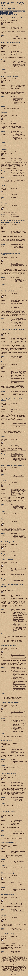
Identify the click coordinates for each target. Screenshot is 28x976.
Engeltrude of (18, 580)
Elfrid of (22, 945)
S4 (5, 636)
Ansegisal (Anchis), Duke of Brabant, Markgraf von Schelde (13, 164)
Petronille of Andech (7, 239)
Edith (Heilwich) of (18, 341)
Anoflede (22, 92)
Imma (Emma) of (12, 602)
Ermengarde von (16, 377)
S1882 (5, 431)
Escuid (13, 882)
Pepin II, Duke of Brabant (18, 85)
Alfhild (7, 416)
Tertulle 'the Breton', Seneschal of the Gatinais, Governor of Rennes (13, 311)
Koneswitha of (7, 948)
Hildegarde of (19, 624)
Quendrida (16, 952)
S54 (5, 287)
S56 (5, 72)
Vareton (15, 92)
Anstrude (14, 54)
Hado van (16, 595)
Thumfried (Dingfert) (18, 924)
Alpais (13, 572)
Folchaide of (17, 752)
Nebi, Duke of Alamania (7, 603)
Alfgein (13, 551)
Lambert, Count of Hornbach (18, 832)
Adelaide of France (16, 303)
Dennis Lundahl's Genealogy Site (8, 14)
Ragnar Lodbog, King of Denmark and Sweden (19, 424)
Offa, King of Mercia (18, 911)
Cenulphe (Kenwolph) (19, 889)
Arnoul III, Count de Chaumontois (18, 37)
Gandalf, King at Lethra (17, 446)
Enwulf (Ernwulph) (16, 904)
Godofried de (16, 101)
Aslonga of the (18, 476)
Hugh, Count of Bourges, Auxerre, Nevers (18, 232)
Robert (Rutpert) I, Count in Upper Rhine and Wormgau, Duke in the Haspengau (13, 791)
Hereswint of (18, 658)
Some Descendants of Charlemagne (17, 306)
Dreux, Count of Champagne (15, 52)
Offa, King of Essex (12, 947)
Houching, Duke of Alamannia (16, 783)
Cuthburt (13, 943)
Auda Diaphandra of (16, 530)
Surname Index (10, 11)
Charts (23, 11)
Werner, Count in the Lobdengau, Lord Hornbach (18, 730)
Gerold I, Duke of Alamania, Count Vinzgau (13, 661)
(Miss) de (17, 279)
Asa (12, 411)
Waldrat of (18, 720)
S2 (5, 180)
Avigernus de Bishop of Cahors (19, 65)
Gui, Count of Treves (17, 712)
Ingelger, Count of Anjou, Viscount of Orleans (18, 248)
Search (10, 12)
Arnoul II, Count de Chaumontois (16, 28)
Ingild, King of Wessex (17, 851)
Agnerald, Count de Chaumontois (18, 62)
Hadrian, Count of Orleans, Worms (18, 614)
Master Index (18, 11)
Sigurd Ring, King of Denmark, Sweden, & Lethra (11, 449)
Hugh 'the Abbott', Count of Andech (13, 240)
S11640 (6, 638)
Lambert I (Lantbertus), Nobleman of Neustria (17, 264)
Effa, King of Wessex (19, 861)
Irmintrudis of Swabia (19, 612)
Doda (8, 273)
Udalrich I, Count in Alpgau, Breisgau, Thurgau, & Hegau (18, 620)
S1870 (5, 867)
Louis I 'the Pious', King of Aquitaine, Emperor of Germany (11, 350)
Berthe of (16, 785)
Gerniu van (16, 598)
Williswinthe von (8, 793)
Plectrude (14, 88)
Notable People (4, 12)
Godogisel (20, 755)
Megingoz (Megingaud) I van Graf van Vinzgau (19, 629)
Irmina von (16, 160)
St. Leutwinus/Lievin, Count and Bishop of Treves (17, 822)
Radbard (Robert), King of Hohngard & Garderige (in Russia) (18, 491)
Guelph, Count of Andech (18, 338)
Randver (13, 409)
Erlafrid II (15, 617)
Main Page (3, 11)
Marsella (20, 906)
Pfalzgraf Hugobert (16, 158)
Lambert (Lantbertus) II (19, 280)
